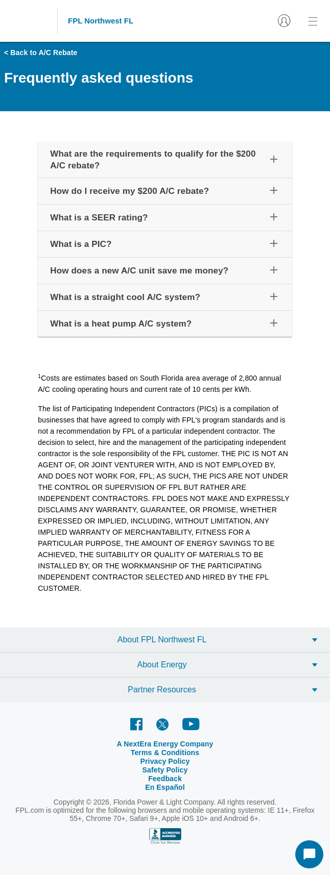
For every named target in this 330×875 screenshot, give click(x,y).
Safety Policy (165, 770)
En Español (165, 787)
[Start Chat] (309, 854)
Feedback (165, 778)
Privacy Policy (165, 761)
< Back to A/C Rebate (41, 52)
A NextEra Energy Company (165, 744)
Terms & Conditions (165, 752)
